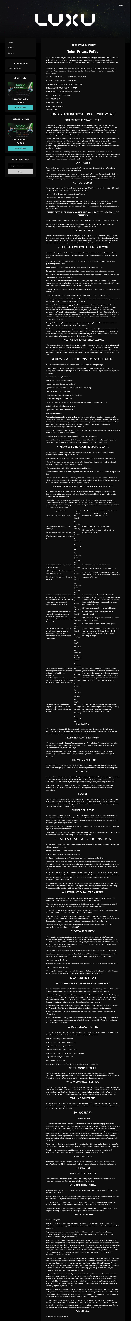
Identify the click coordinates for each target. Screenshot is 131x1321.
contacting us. (114, 220)
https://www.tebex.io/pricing (80, 388)
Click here (49, 472)
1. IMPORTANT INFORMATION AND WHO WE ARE (66, 77)
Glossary (71, 71)
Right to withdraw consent (55, 1060)
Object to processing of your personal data (61, 1049)
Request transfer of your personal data (60, 1057)
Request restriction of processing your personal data (65, 1053)
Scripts (10, 47)
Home (10, 42)
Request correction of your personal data (60, 1042)
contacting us (84, 482)
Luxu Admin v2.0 (20, 99)
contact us (91, 502)
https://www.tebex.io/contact (79, 371)
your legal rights (58, 179)
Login (121, 5)
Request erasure (96, 1012)
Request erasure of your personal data (59, 1046)
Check (20, 172)
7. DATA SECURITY (53, 99)
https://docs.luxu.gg (14, 68)
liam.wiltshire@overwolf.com (67, 198)
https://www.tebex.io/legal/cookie (58, 426)
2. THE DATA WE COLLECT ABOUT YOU (61, 80)
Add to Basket (20, 107)
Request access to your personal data (59, 1038)
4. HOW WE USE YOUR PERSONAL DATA (61, 88)
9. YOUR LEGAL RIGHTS (55, 106)
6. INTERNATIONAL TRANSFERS (58, 95)
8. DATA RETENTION (54, 102)
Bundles (11, 53)
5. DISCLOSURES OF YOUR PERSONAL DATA (63, 91)
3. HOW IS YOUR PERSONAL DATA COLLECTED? (64, 84)
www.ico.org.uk (92, 204)
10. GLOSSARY (51, 110)
